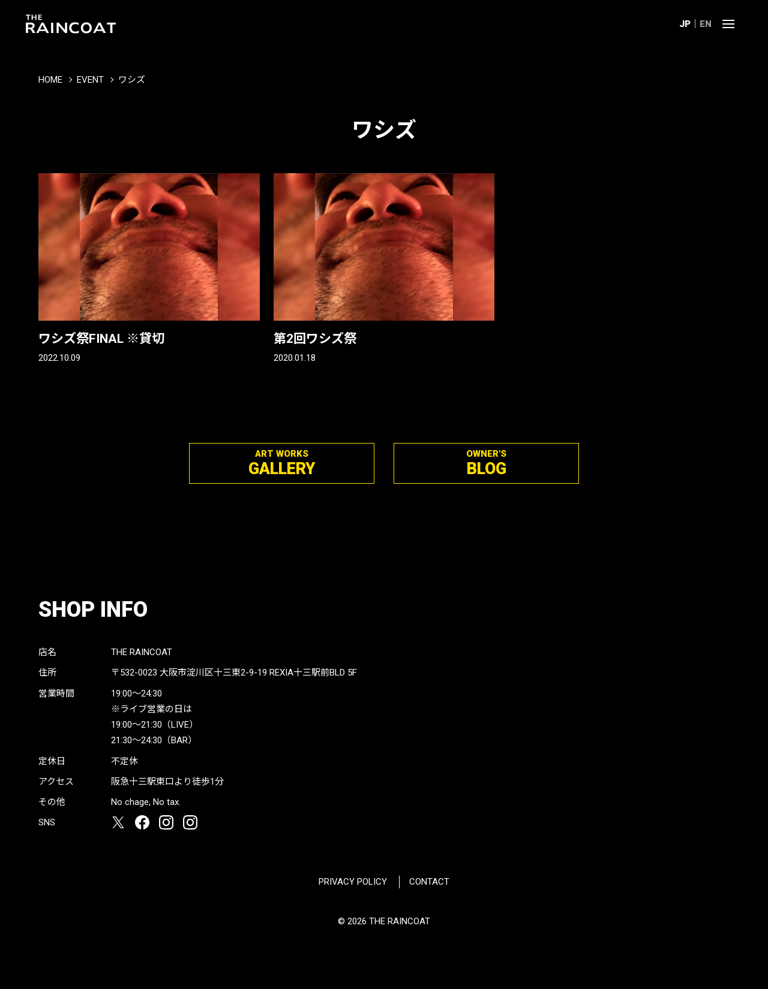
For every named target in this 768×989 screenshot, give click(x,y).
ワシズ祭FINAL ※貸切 (101, 338)
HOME (50, 79)
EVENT (90, 79)
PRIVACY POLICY (353, 881)
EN (706, 24)
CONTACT (429, 881)
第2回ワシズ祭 (315, 338)
